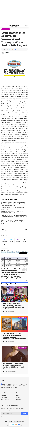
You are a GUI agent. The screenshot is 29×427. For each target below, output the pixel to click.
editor (7, 52)
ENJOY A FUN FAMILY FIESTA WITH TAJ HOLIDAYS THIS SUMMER (12, 212)
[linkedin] (24, 240)
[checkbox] (1, 416)
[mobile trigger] (2, 25)
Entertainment (5, 29)
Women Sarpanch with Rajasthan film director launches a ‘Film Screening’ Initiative (13, 306)
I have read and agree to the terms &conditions (11, 416)
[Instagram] (18, 240)
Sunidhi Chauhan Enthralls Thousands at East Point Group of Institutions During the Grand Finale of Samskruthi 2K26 (13, 204)
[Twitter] (11, 240)
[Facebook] (25, 229)
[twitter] (27, 229)
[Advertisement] (14, 13)
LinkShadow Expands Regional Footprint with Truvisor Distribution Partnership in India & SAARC (13, 222)
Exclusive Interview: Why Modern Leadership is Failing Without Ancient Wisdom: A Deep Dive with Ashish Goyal (14, 217)
